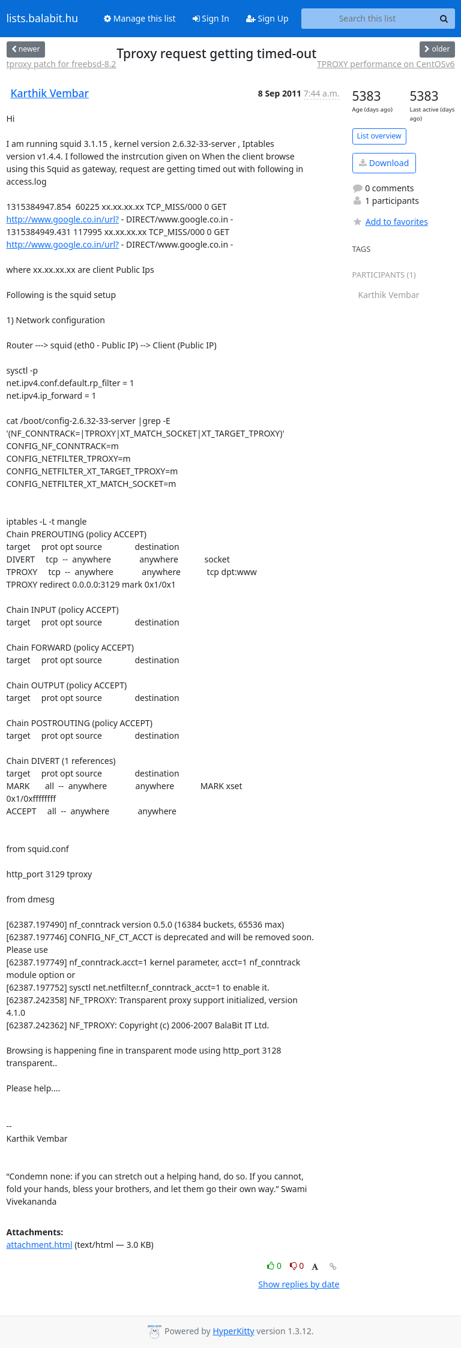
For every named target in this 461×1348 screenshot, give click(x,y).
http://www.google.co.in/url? (63, 219)
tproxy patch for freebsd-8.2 (61, 64)
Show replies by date (298, 1284)
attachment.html (40, 1244)
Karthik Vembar (50, 93)
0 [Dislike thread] (297, 1265)
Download (384, 162)
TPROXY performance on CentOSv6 (386, 64)
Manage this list (140, 18)
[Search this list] (367, 18)
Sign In (211, 18)
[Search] (444, 18)
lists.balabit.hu (43, 18)
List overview (379, 136)
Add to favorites (390, 221)
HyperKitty (233, 1331)
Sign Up (267, 18)
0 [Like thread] (275, 1265)
